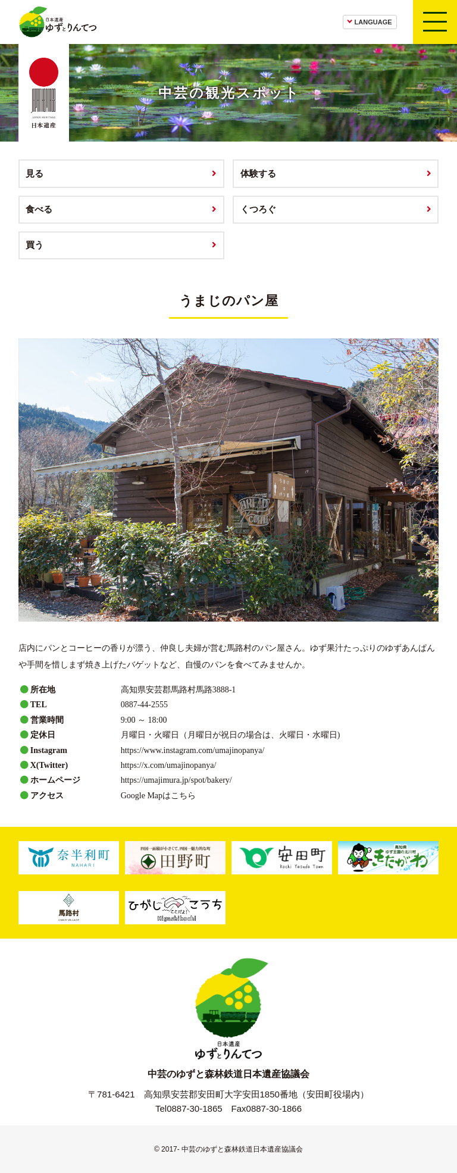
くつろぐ (258, 209)
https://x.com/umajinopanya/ (169, 765)
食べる (39, 209)
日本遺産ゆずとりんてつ (57, 22)
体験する (258, 173)
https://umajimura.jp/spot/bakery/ (176, 780)
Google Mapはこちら (158, 795)
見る (34, 173)
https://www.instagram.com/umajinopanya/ (193, 750)
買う (34, 245)
